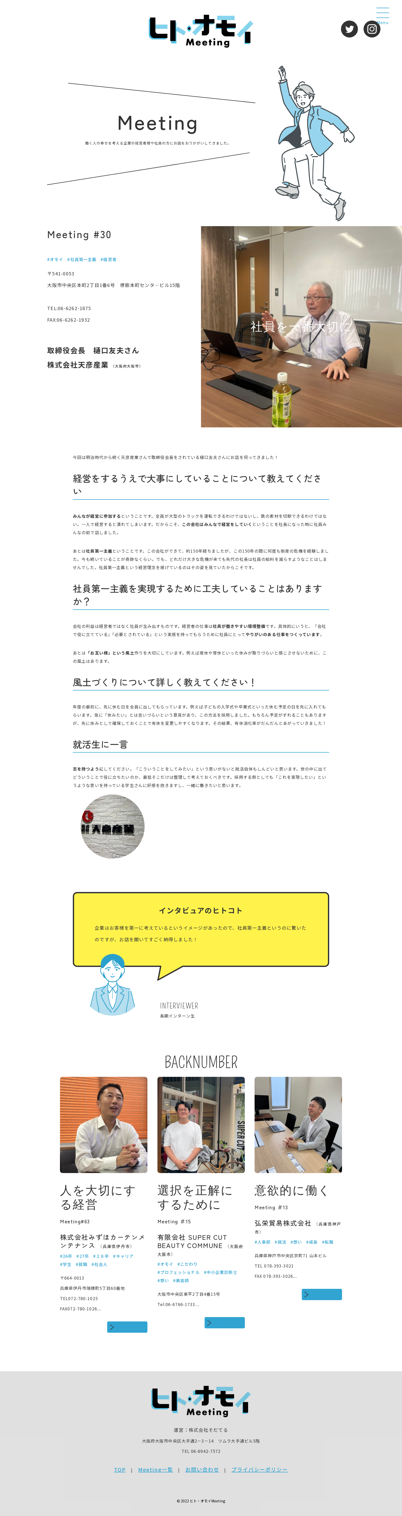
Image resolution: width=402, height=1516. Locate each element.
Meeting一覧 (155, 1469)
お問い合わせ (202, 1469)
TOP (120, 1469)
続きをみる (131, 1327)
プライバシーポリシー (260, 1469)
